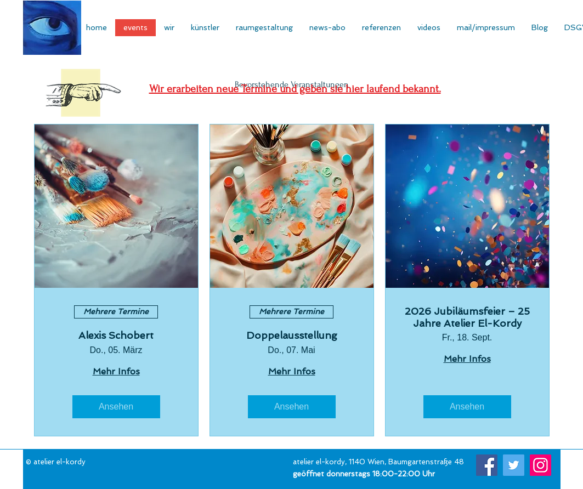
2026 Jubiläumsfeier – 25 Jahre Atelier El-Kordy (467, 317)
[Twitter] (513, 465)
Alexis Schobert (116, 335)
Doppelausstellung (291, 335)
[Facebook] (486, 465)
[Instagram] (540, 465)
